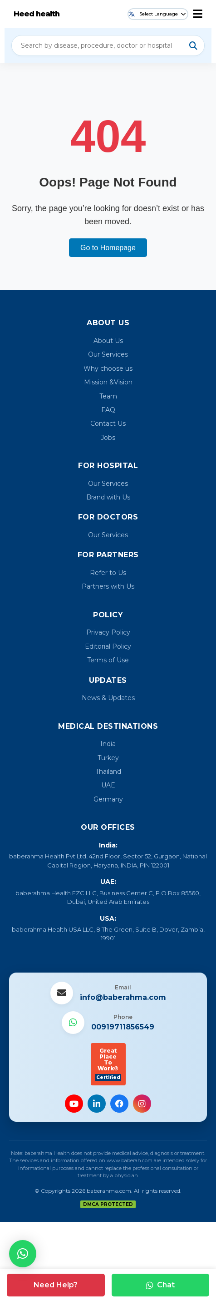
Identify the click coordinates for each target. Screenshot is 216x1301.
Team (108, 396)
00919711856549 (122, 1027)
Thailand (108, 771)
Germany (108, 799)
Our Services (108, 354)
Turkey (108, 758)
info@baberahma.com (123, 997)
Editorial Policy (108, 646)
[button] (22, 1253)
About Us (108, 341)
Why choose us (108, 368)
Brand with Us (108, 497)
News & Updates (108, 698)
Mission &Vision (108, 382)
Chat (160, 1285)
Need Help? (56, 1285)
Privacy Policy (108, 632)
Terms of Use (108, 660)
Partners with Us (108, 586)
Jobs (108, 438)
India (108, 744)
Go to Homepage (108, 248)
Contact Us (108, 423)
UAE (108, 785)
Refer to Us (108, 573)
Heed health (36, 14)
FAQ (108, 410)
